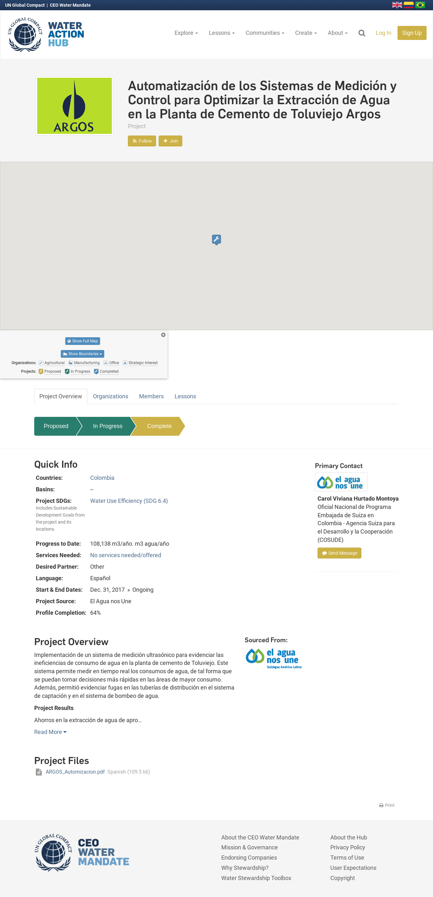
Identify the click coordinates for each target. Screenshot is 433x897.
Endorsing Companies (249, 857)
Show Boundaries (82, 354)
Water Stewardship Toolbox (256, 878)
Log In (383, 32)
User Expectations (353, 867)
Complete (159, 426)
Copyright (342, 878)
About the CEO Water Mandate (260, 837)
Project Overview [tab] (60, 396)
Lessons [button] (222, 32)
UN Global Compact (25, 5)
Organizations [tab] (110, 396)
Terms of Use (347, 857)
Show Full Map (82, 341)
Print (386, 805)
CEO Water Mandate (70, 5)
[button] (216, 240)
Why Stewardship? (245, 867)
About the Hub (348, 837)
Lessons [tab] (185, 396)
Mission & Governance (249, 847)
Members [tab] (151, 396)
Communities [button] (265, 32)
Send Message (339, 553)
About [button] (338, 32)
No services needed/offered (125, 555)
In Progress (107, 426)
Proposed (56, 426)
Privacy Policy (347, 847)
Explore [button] (186, 32)
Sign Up (412, 32)
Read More (50, 732)
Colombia (102, 477)
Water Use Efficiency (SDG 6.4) (129, 500)
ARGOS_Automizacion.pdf (92, 772)
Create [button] (306, 32)
